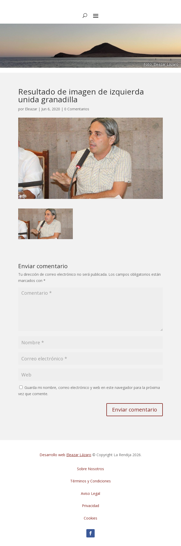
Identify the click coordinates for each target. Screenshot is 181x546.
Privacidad (90, 505)
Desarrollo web (65, 454)
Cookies (90, 518)
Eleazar (31, 108)
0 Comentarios (76, 108)
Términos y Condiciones (90, 480)
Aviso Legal (90, 493)
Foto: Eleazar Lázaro (161, 64)
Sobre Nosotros (90, 468)
